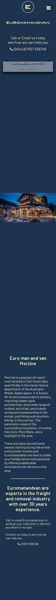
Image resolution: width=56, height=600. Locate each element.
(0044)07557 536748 (28, 49)
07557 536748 (28, 544)
